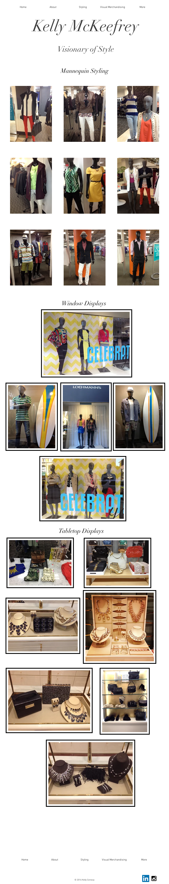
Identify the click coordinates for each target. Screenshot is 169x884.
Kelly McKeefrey (86, 26)
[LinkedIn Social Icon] (145, 878)
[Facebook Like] (132, 880)
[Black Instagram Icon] (153, 878)
